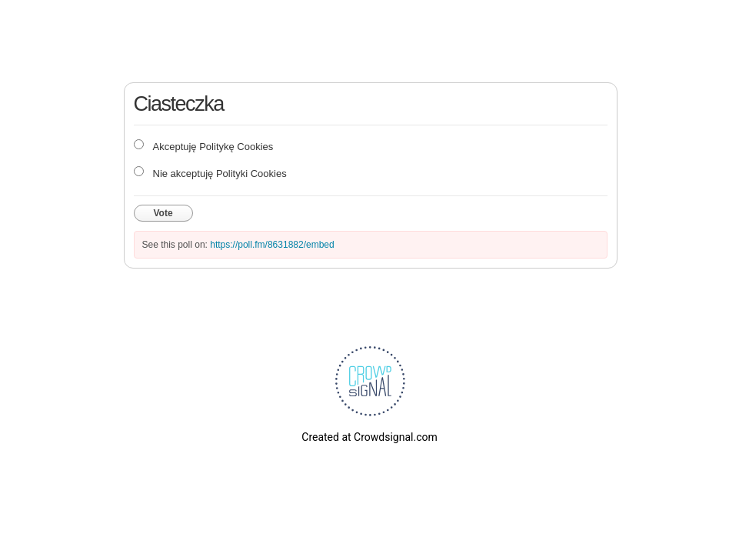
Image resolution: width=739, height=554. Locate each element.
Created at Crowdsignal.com (369, 437)
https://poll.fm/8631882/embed (272, 244)
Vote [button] (163, 213)
